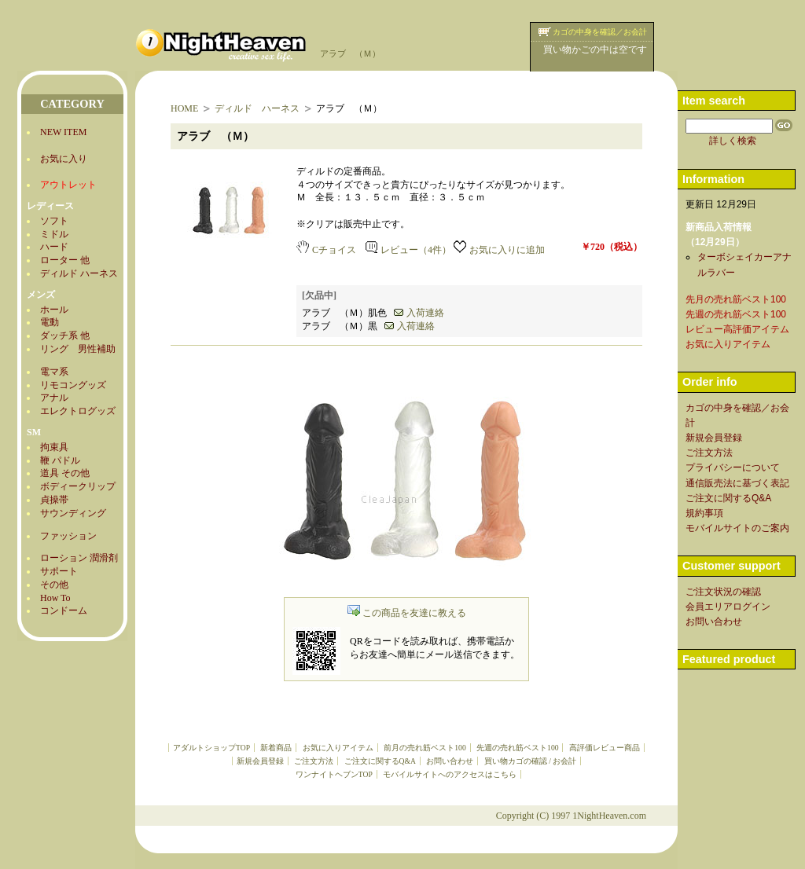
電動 (49, 322)
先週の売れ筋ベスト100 (517, 747)
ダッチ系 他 (65, 335)
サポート (59, 571)
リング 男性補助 (78, 348)
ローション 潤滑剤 (79, 557)
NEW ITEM (63, 132)
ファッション (68, 535)
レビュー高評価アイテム (737, 329)
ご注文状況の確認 (723, 591)
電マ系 (54, 371)
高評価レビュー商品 (604, 747)
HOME (184, 108)
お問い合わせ (449, 761)
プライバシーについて (733, 467)
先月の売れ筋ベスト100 (736, 299)
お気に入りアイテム (338, 747)
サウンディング (73, 513)
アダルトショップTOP (211, 747)
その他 (54, 584)
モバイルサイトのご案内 (737, 528)
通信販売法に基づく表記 (737, 483)
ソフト (54, 220)
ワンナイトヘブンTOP (334, 774)
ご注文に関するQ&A (380, 761)
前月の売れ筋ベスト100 (424, 747)
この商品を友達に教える (406, 612)
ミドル (54, 234)
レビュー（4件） (408, 249)
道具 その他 (65, 473)
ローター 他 (65, 260)
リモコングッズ (73, 385)
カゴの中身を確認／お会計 (600, 32)
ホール (54, 309)
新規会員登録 (260, 761)
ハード (54, 246)
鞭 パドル (60, 460)
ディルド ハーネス (79, 273)
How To (55, 597)
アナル (54, 397)
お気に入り (63, 158)
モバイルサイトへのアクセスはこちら (449, 774)
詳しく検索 (732, 140)
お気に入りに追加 (499, 249)
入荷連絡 (419, 312)
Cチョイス (326, 249)
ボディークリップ (78, 486)
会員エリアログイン (728, 606)
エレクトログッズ (78, 410)
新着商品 (276, 747)
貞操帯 (54, 499)
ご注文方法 (313, 761)
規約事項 (704, 513)
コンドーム (63, 610)
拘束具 (54, 447)
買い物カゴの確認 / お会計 (530, 761)
